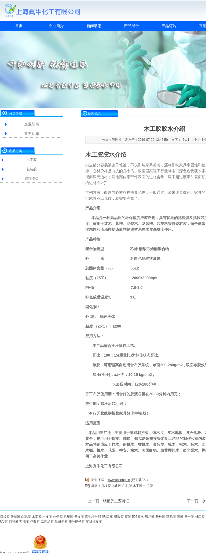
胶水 (140, 517)
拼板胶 (106, 486)
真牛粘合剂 (93, 517)
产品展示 (131, 26)
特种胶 (14, 521)
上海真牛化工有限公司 (104, 466)
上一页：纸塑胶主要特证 (108, 501)
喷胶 (180, 517)
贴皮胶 (79, 517)
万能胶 (24, 521)
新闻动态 (93, 26)
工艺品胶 (47, 521)
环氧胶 (171, 517)
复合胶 (189, 517)
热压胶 (68, 517)
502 (134, 517)
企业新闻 (31, 124)
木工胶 (31, 160)
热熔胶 (58, 517)
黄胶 (128, 517)
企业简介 (56, 26)
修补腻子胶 (77, 521)
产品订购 (168, 26)
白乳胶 (127, 486)
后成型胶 (61, 521)
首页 (19, 26)
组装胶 (119, 517)
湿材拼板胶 (94, 521)
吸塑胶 (15, 517)
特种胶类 (32, 179)
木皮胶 (116, 486)
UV (2, 521)
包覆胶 (35, 521)
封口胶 (148, 486)
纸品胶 (149, 517)
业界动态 (31, 133)
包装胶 (31, 169)
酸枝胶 (160, 517)
